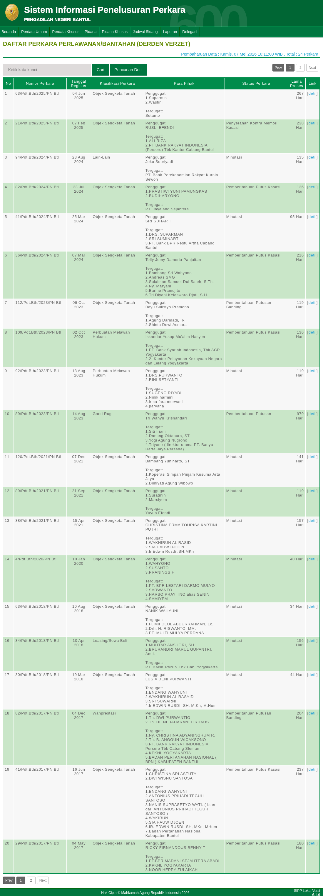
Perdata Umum (34, 31)
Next (312, 68)
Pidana (90, 31)
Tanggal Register (79, 83)
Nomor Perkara (40, 83)
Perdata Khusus (66, 31)
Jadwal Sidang (145, 31)
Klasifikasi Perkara (117, 83)
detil (313, 93)
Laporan (170, 31)
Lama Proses (296, 83)
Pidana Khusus (115, 31)
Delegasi (189, 31)
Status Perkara (256, 83)
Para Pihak (184, 83)
